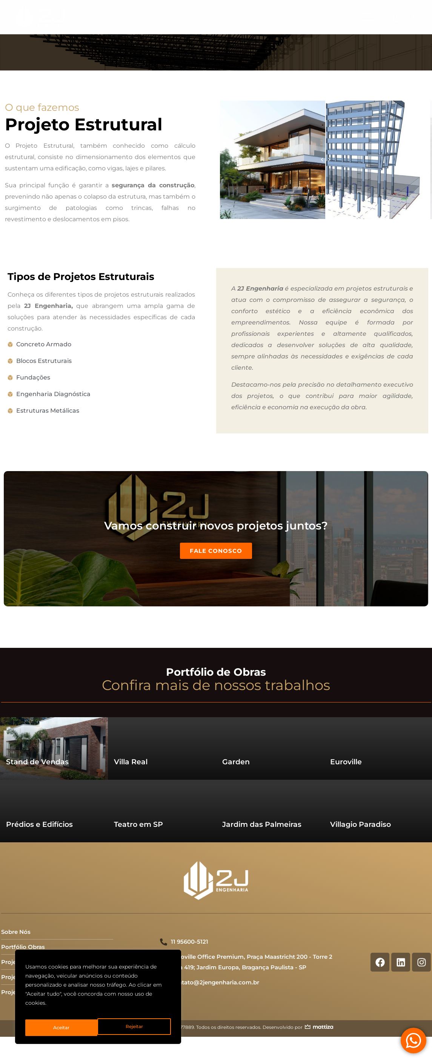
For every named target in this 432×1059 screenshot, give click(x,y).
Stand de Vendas (37, 732)
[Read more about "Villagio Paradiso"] (378, 781)
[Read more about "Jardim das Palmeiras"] (270, 781)
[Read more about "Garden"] (270, 718)
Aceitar (135, 1027)
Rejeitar (61, 1027)
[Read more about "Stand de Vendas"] (54, 718)
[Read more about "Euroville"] (378, 718)
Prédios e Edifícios (39, 794)
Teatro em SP (138, 794)
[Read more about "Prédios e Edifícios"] (54, 781)
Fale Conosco (216, 536)
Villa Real (131, 732)
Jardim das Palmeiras (261, 794)
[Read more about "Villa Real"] (162, 718)
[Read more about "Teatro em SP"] (162, 781)
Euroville (346, 732)
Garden (236, 732)
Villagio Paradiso (360, 794)
